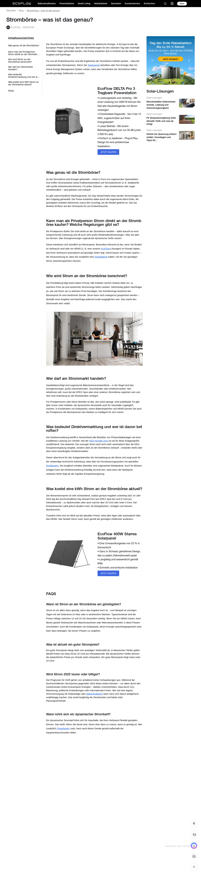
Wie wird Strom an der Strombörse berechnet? (20, 60)
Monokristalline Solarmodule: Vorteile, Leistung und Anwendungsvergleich (161, 104)
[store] (182, 3)
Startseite (11, 10)
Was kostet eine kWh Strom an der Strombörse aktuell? (23, 83)
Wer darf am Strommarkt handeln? (20, 68)
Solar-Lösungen (154, 97)
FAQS (11, 91)
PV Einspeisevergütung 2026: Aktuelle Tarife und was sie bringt (161, 121)
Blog (21, 10)
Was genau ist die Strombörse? (23, 45)
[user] (172, 3)
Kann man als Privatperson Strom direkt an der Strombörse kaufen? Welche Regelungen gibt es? (24, 53)
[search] (165, 3)
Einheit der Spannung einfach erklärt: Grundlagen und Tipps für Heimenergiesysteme (162, 137)
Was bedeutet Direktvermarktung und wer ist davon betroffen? (23, 75)
